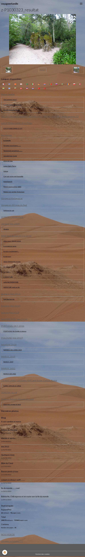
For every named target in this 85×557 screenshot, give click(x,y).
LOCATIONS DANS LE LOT (12, 128)
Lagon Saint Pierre (9, 166)
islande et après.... (8, 438)
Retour (42, 70)
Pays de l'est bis (8, 299)
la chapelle (7, 140)
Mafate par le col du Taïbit (12, 187)
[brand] (9, 3)
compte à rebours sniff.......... (13, 480)
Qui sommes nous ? (10, 100)
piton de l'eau (8, 161)
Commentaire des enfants (12, 105)
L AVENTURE (8, 277)
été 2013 (5, 446)
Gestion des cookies (42, 554)
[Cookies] (4, 552)
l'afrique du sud (8, 210)
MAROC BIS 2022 (9, 374)
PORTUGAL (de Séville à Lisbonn (14, 331)
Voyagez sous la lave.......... (12, 146)
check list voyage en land (12, 404)
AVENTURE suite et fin (11, 287)
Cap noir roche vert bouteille (13, 176)
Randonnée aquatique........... (12, 151)
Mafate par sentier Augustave (13, 192)
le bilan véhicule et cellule (12, 386)
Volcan (5, 171)
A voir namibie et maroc (11, 421)
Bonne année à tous (9, 471)
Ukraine (6, 229)
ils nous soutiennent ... (11, 251)
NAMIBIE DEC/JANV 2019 (12, 350)
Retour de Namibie (9, 430)
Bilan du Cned (7, 463)
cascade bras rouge (10, 156)
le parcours (7, 256)
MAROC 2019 (8, 362)
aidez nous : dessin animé (12, 241)
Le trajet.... (7, 272)
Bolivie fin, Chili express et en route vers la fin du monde (25, 496)
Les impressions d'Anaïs (11, 110)
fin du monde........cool (10, 488)
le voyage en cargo (9, 246)
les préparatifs (8, 267)
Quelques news (7, 455)
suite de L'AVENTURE (10, 282)
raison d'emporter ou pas (12, 262)
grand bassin (7, 181)
